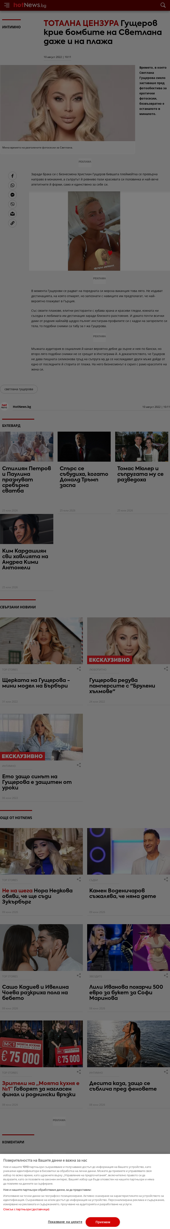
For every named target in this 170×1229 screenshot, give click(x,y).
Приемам (102, 1222)
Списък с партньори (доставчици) (26, 1209)
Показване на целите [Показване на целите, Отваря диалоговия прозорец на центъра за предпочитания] (65, 1222)
